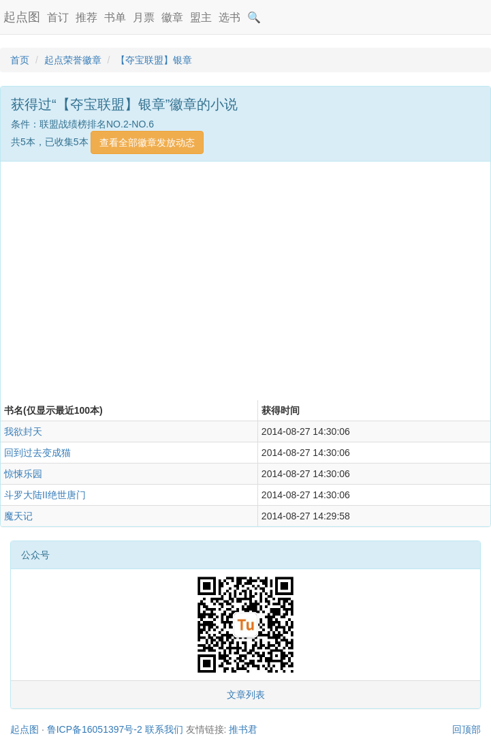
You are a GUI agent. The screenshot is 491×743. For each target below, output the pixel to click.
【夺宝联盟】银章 (154, 60)
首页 (19, 60)
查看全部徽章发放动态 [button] (147, 142)
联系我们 (164, 729)
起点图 (21, 17)
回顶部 (466, 729)
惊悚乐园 (23, 473)
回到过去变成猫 (37, 452)
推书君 (243, 729)
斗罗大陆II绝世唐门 (45, 494)
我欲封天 (23, 431)
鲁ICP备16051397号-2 (94, 729)
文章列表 (246, 694)
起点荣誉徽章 (72, 60)
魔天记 (18, 516)
